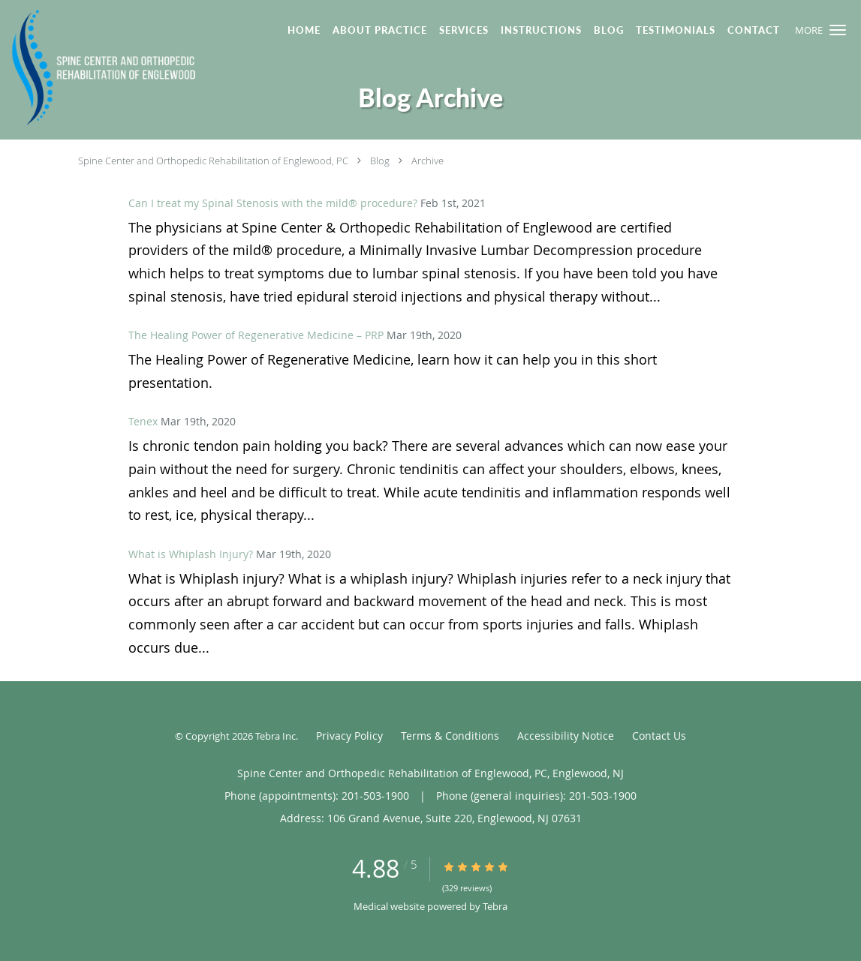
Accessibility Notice (565, 735)
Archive (427, 160)
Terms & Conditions (450, 735)
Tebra (495, 906)
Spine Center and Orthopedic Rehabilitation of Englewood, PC (213, 160)
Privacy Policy (349, 735)
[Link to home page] (100, 68)
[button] (837, 30)
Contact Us (659, 735)
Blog (380, 160)
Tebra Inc (275, 736)
